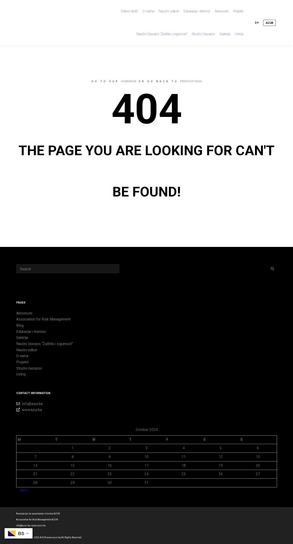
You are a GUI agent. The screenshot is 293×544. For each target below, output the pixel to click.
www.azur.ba (29, 409)
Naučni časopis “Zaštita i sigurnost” (44, 344)
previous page (191, 81)
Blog (20, 325)
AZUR (269, 23)
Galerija (22, 337)
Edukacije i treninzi (31, 331)
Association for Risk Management (43, 319)
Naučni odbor (26, 350)
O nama (22, 356)
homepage (128, 81)
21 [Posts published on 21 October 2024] (35, 474)
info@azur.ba (29, 403)
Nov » (24, 490)
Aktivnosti (24, 313)
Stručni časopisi (29, 368)
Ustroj (21, 374)
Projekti (22, 362)
